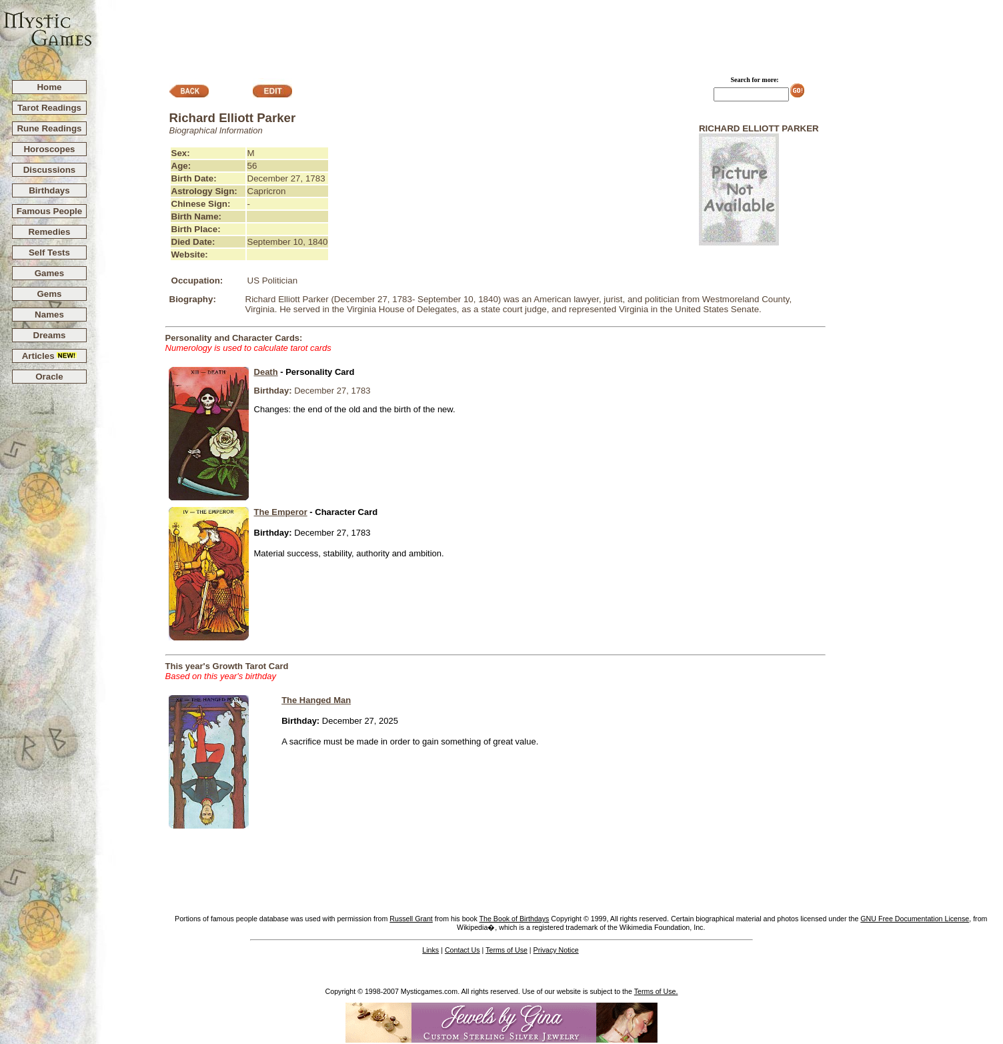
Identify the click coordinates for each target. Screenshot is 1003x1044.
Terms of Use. (656, 991)
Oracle (49, 377)
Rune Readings (49, 128)
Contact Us (462, 950)
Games (49, 273)
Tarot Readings (49, 108)
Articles (49, 356)
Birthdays (49, 190)
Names (49, 315)
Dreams (49, 335)
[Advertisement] (548, 34)
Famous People (50, 211)
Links (430, 950)
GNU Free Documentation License (914, 919)
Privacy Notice (556, 950)
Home (49, 87)
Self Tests (49, 252)
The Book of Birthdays (514, 919)
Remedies (49, 232)
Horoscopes (49, 149)
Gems (49, 294)
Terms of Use (506, 950)
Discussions (49, 170)
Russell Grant (411, 919)
